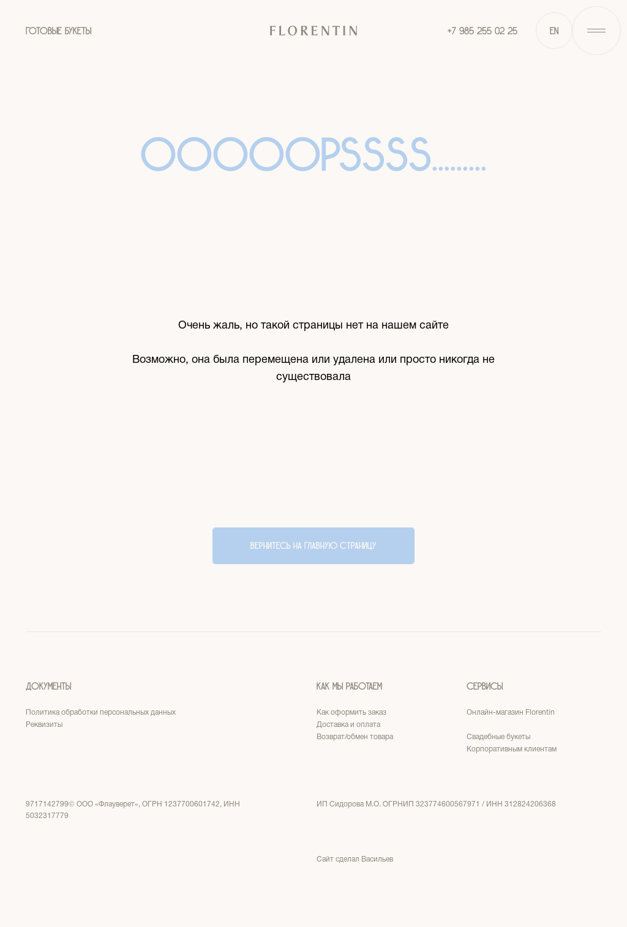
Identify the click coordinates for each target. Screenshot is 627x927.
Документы (48, 686)
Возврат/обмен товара (355, 737)
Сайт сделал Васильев (355, 859)
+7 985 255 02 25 (482, 31)
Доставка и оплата (348, 724)
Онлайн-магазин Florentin (511, 712)
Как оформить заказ (351, 712)
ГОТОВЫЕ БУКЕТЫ (58, 31)
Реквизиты (44, 724)
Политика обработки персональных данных (101, 712)
